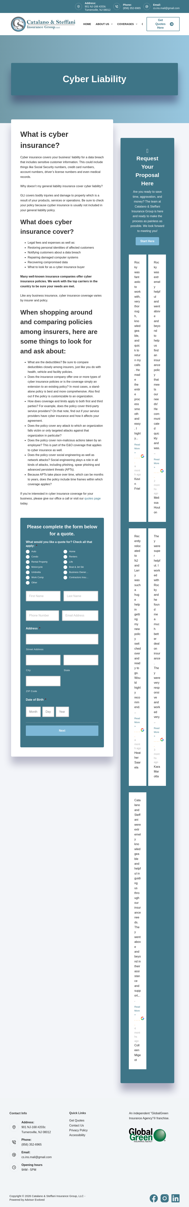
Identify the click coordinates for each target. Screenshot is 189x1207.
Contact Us (76, 1125)
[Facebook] (154, 1198)
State (67, 670)
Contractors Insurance (80, 577)
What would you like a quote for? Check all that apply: (59, 543)
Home (87, 24)
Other (34, 582)
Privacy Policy (78, 1130)
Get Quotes (76, 1120)
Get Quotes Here (164, 24)
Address (33, 628)
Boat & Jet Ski (76, 567)
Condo (34, 556)
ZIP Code (31, 691)
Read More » (137, 448)
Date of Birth (36, 699)
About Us (105, 24)
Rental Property (39, 562)
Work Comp (37, 577)
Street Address (35, 649)
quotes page (92, 498)
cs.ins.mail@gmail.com (166, 8)
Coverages (128, 24)
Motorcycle (37, 567)
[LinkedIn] (175, 1198)
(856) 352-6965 (132, 8)
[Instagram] (165, 1198)
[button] (147, 241)
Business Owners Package (80, 572)
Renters (73, 556)
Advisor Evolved (35, 1199)
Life (71, 562)
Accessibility (77, 1135)
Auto (33, 551)
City (28, 670)
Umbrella (36, 572)
